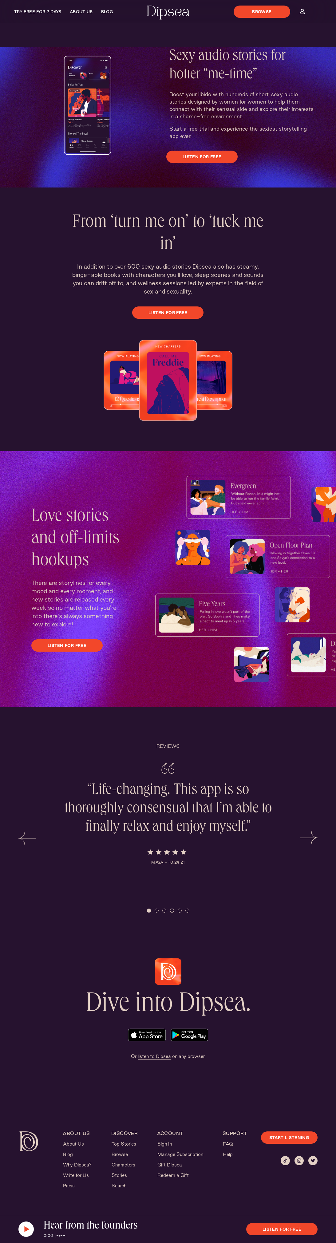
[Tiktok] (285, 1160)
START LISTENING (289, 1137)
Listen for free (202, 157)
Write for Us (76, 1175)
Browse (261, 12)
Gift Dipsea (169, 1164)
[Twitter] (313, 1160)
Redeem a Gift (173, 1175)
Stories (119, 1175)
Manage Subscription (180, 1154)
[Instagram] (299, 1160)
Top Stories (124, 1143)
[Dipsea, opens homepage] (168, 13)
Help (228, 1154)
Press (69, 1185)
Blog (107, 12)
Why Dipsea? (77, 1164)
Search (119, 1185)
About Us (81, 12)
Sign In (164, 1143)
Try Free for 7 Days (37, 12)
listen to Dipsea (154, 1056)
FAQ (228, 1143)
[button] (27, 838)
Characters (123, 1164)
